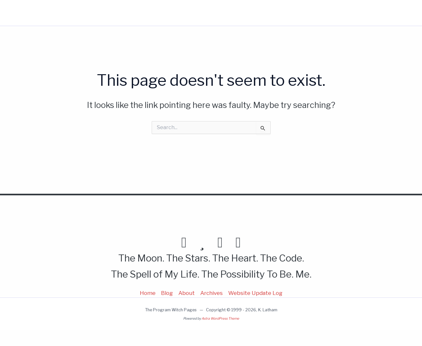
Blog (297, 13)
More (351, 13)
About (322, 13)
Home (272, 13)
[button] (358, 13)
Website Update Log (255, 293)
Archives (211, 293)
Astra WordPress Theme (220, 318)
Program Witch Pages (40, 13)
